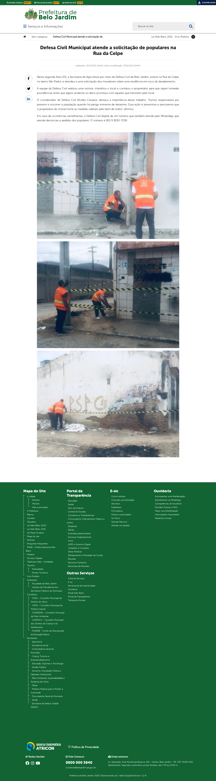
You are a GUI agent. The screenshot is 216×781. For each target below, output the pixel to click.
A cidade (31, 496)
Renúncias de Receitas (78, 566)
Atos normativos (76, 508)
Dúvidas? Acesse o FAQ (166, 507)
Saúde (35, 700)
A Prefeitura (32, 511)
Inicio (70, 541)
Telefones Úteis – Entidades (40, 562)
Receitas (72, 559)
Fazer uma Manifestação (166, 511)
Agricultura (37, 642)
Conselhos (32, 594)
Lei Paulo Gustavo (35, 533)
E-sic (70, 582)
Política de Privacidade (83, 747)
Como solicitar (118, 496)
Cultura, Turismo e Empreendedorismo (40, 658)
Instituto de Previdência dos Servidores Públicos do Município (46, 589)
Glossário (31, 522)
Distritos (36, 500)
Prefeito (31, 554)
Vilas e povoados (40, 507)
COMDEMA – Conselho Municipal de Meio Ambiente (47, 614)
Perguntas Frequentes (37, 544)
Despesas (72, 526)
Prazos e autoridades (121, 514)
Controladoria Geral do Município (42, 651)
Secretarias (32, 638)
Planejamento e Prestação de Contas (85, 555)
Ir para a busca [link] (19, 3)
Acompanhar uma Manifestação (170, 496)
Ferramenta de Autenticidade (81, 586)
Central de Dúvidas (77, 512)
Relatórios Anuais (163, 518)
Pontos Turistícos (40, 573)
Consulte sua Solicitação (122, 500)
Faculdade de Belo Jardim (44, 583)
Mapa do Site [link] (72, 3)
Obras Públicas (75, 552)
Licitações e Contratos (78, 548)
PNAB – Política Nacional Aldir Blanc (40, 549)
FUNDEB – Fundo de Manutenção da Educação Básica (47, 633)
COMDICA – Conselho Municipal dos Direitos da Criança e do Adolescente (47, 623)
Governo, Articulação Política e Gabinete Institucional (46, 673)
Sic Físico (115, 518)
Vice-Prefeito (182, 36)
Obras (35, 685)
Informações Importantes (167, 514)
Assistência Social (40, 645)
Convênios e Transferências (81, 515)
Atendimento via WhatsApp (168, 500)
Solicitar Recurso (119, 522)
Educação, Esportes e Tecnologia (47, 663)
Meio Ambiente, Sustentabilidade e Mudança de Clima (48, 680)
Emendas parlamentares (79, 533)
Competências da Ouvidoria (168, 504)
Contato (31, 518)
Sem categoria (39, 36)
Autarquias (32, 580)
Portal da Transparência (79, 597)
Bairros (30, 514)
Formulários (117, 511)
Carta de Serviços (76, 578)
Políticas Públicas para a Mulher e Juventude (47, 691)
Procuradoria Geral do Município (47, 696)
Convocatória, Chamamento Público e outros (85, 521)
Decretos (115, 504)
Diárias (71, 530)
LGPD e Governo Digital (79, 544)
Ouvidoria (72, 589)
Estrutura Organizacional (79, 537)
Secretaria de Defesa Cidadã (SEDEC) (44, 705)
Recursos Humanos (77, 562)
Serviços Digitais (34, 558)
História (35, 504)
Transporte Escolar (77, 600)
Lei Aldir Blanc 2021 (162, 36)
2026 (96, 775)
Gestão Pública (39, 667)
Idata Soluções (126, 775)
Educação (72, 501)
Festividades (37, 569)
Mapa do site (33, 536)
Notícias (31, 540)
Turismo (31, 565)
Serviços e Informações (45, 26)
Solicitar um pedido (120, 525)
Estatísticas (116, 507)
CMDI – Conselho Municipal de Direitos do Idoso (46, 600)
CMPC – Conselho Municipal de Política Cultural (47, 607)
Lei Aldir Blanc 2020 (36, 525)
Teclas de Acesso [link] (46, 3)
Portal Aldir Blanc (76, 593)
